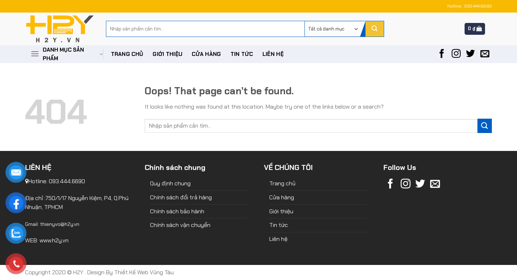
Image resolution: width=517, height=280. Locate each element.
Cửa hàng (206, 54)
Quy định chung (170, 183)
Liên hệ (273, 54)
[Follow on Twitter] (470, 54)
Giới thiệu (167, 54)
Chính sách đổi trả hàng (181, 197)
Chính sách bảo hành (177, 211)
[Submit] (374, 29)
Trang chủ (127, 54)
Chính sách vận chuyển (180, 225)
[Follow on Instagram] (456, 54)
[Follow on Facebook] (441, 54)
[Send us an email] (484, 54)
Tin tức (241, 54)
